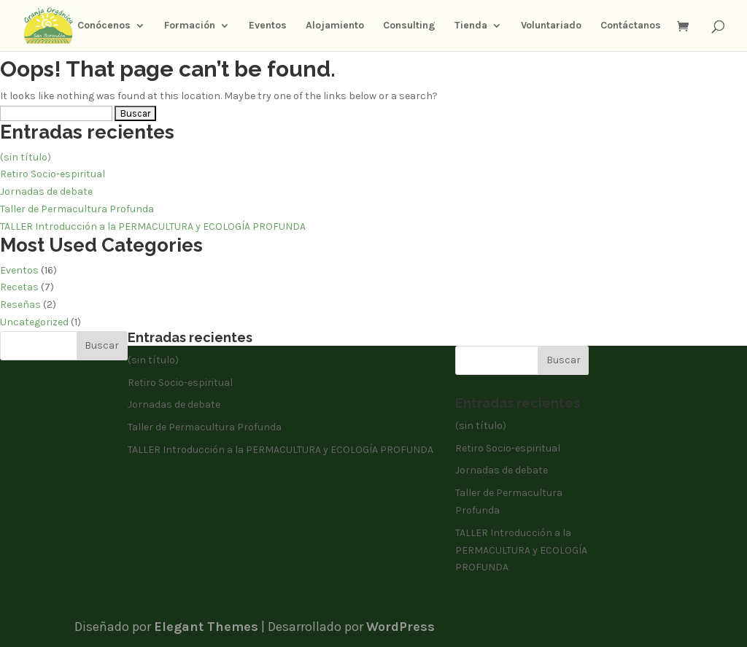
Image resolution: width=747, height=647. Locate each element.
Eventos (268, 25)
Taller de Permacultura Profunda (77, 209)
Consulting (409, 25)
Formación (189, 25)
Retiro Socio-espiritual (52, 174)
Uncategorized (34, 322)
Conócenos (104, 25)
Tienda (470, 25)
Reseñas (20, 304)
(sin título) (25, 157)
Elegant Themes (206, 627)
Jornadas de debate (46, 191)
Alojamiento (335, 25)
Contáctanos (630, 25)
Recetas (19, 287)
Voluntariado (551, 25)
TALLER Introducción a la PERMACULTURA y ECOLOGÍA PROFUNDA (153, 226)
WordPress (400, 627)
